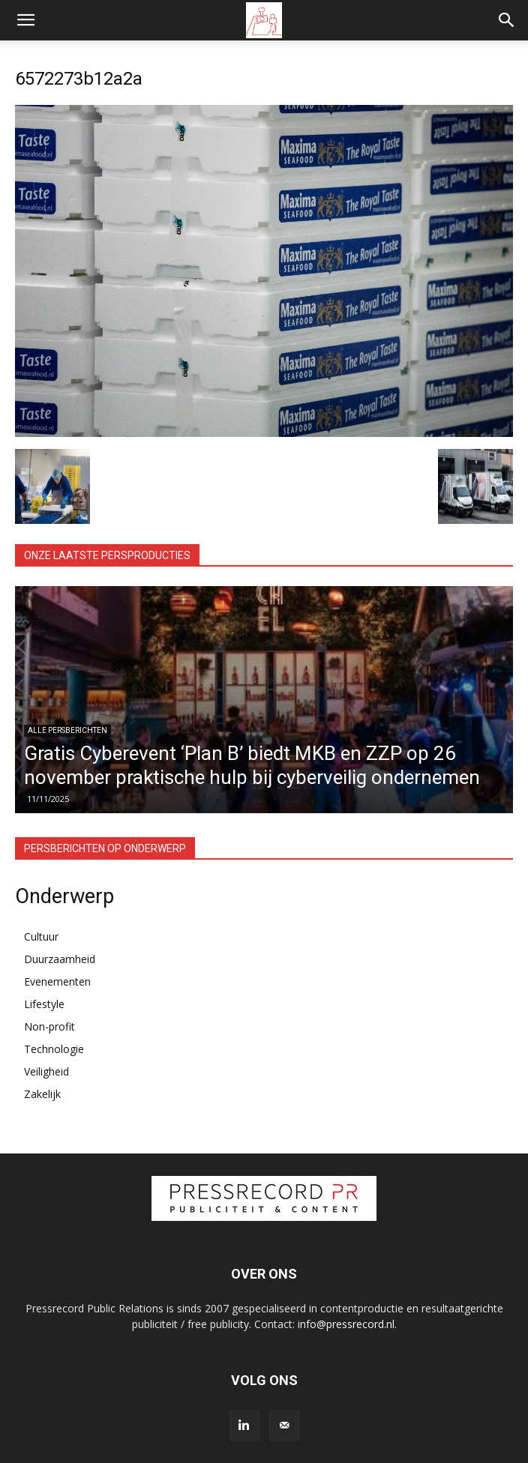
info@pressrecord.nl (346, 1324)
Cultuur (41, 936)
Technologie (54, 1049)
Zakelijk (42, 1094)
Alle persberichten (67, 730)
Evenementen (57, 981)
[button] (26, 20)
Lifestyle (44, 1004)
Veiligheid (46, 1071)
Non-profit (49, 1026)
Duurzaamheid (59, 959)
